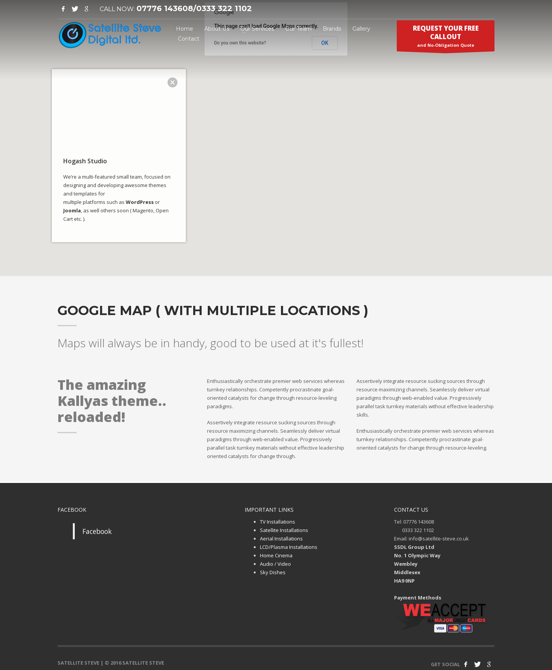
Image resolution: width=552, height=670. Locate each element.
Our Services (257, 28)
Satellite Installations (284, 530)
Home (184, 28)
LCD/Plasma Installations (288, 547)
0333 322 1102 (224, 8)
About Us (216, 28)
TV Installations (277, 521)
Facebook (97, 531)
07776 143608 (164, 8)
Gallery (361, 28)
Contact (188, 38)
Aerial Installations (281, 538)
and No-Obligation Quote (446, 37)
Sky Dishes (273, 572)
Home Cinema (276, 555)
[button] (276, 133)
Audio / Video (275, 563)
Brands (332, 28)
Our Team (298, 28)
